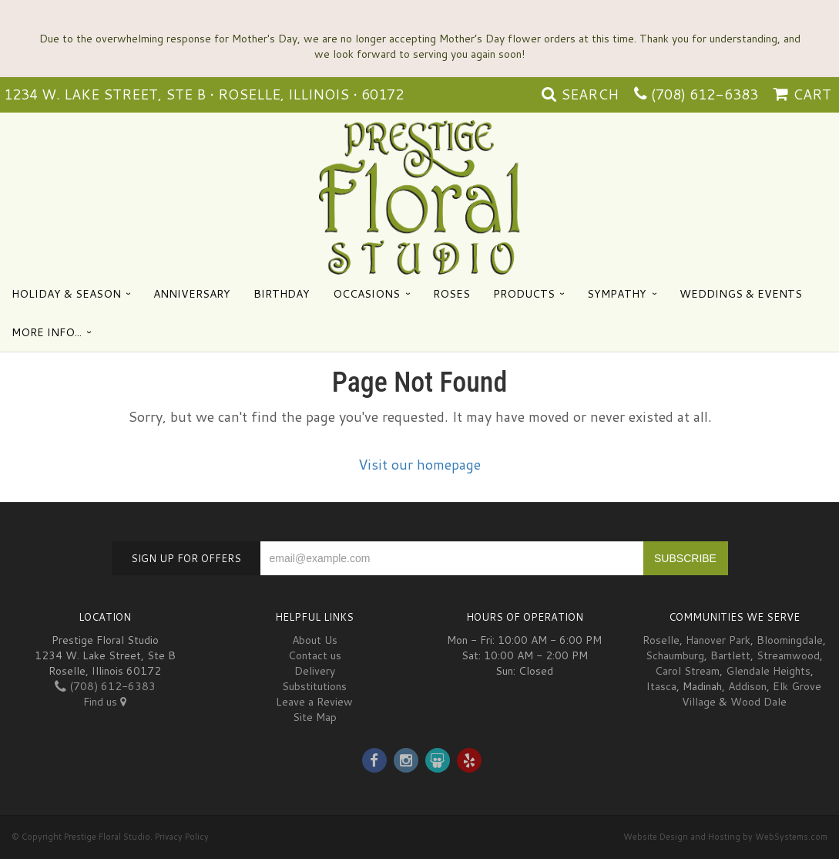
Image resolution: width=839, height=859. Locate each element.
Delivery (314, 671)
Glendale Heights (768, 671)
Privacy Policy (182, 836)
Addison (747, 686)
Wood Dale (758, 701)
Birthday (281, 293)
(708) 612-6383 (704, 94)
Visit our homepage (419, 464)
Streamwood (788, 655)
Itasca (661, 686)
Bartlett (730, 655)
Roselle (661, 640)
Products (524, 293)
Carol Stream (687, 671)
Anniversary (191, 293)
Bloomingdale (790, 640)
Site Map (315, 717)
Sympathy (616, 293)
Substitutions (314, 686)
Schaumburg (675, 655)
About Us (314, 640)
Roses (451, 293)
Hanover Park (718, 640)
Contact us (314, 655)
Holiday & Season (66, 293)
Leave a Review (314, 701)
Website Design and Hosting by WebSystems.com (725, 836)
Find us (104, 701)
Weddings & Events (741, 293)
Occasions (366, 293)
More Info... (47, 332)
